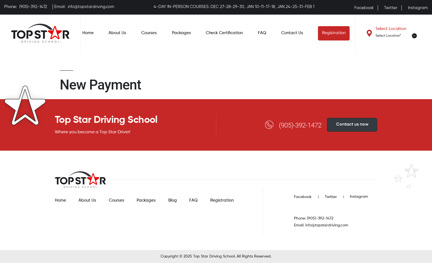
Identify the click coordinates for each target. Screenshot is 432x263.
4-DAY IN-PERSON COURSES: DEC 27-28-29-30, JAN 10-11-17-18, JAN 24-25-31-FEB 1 (234, 7)
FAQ (262, 33)
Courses (149, 33)
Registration (333, 33)
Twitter (390, 8)
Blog (172, 200)
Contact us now (352, 124)
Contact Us (292, 33)
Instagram (418, 8)
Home (88, 33)
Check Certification (224, 33)
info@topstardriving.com (91, 7)
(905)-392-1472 (33, 7)
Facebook (364, 8)
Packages (181, 33)
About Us (117, 33)
